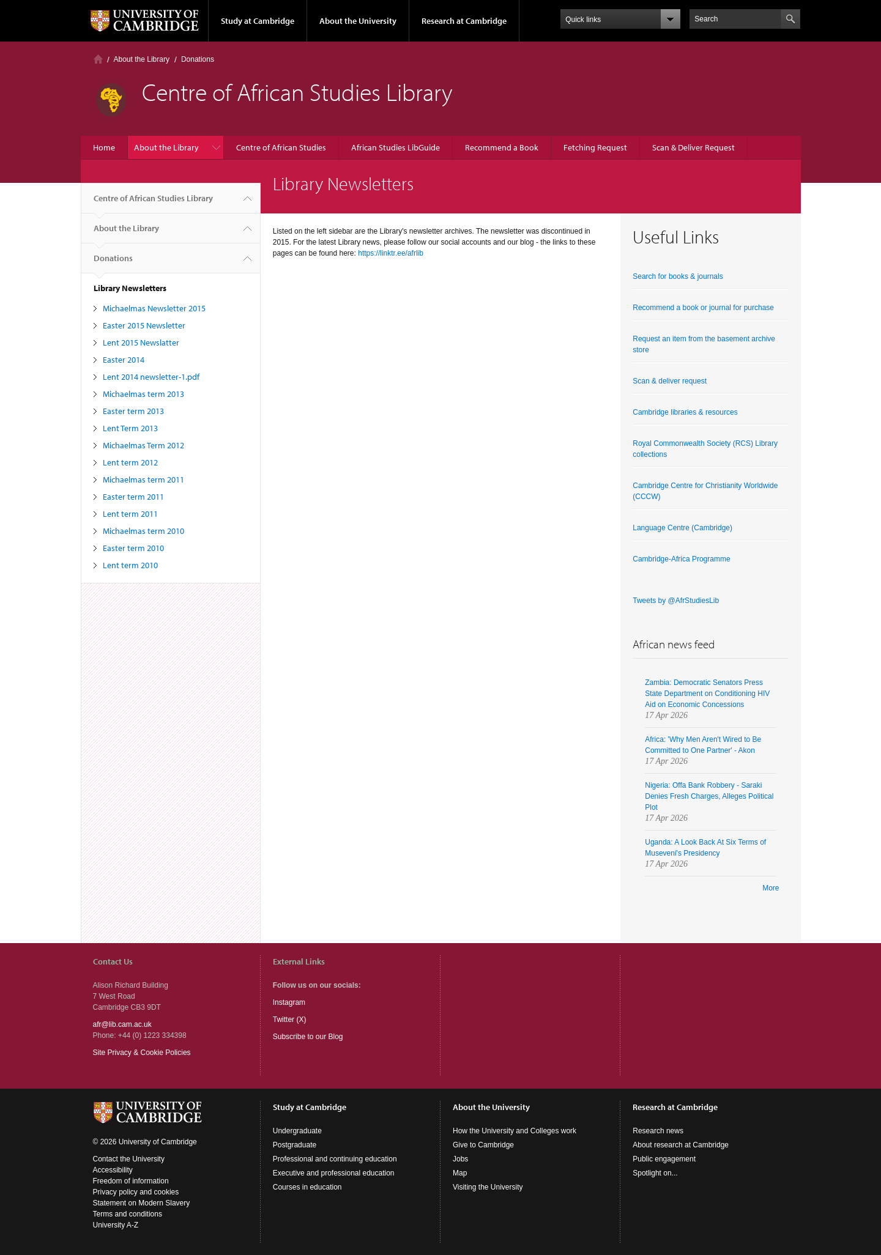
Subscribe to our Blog (308, 1036)
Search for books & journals (678, 276)
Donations (197, 59)
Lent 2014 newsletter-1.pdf (151, 376)
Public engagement (664, 1159)
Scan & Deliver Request (693, 147)
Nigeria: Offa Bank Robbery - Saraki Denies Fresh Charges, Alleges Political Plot (709, 796)
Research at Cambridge (464, 20)
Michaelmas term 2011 (143, 479)
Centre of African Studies (281, 147)
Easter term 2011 (133, 496)
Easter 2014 (123, 359)
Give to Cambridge (483, 1145)
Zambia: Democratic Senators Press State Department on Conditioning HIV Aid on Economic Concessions (707, 693)
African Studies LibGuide (395, 147)
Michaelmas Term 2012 (143, 445)
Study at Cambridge (257, 20)
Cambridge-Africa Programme (681, 559)
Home (98, 59)
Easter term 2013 (133, 410)
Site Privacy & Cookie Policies (142, 1052)
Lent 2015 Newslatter (141, 342)
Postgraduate (294, 1145)
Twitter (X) (290, 1019)
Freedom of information (131, 1181)
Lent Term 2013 (130, 428)
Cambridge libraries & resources (685, 412)
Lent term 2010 (130, 565)
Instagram (289, 1002)
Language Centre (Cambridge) (682, 528)
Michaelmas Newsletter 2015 (154, 308)
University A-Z (116, 1225)
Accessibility (113, 1170)
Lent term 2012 (130, 462)
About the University (357, 20)
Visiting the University (488, 1187)
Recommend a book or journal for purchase (703, 307)
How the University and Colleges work (514, 1131)
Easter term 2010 (133, 547)
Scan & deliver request (670, 381)
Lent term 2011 (130, 513)
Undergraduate (297, 1131)
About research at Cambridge (681, 1145)
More (770, 888)
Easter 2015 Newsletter (144, 325)
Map (460, 1173)
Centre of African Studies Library (153, 203)
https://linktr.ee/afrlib (390, 253)
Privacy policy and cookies (136, 1192)
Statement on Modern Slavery (141, 1203)
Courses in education (307, 1187)
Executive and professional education (334, 1173)
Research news (658, 1131)
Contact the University (129, 1159)
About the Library (141, 59)
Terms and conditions (127, 1214)
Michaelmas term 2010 (143, 530)
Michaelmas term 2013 (143, 393)
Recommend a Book (501, 147)
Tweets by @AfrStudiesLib (676, 600)
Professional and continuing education (335, 1159)
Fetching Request (595, 147)
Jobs (460, 1159)
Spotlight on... (655, 1173)
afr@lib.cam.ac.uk (122, 1024)
